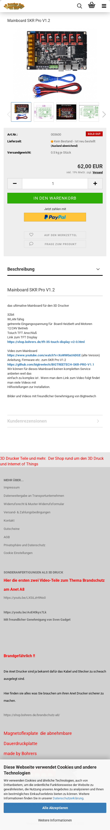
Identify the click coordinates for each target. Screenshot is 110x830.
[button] (103, 114)
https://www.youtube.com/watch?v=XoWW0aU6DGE (44, 355)
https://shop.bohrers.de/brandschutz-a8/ (32, 715)
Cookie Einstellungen (18, 553)
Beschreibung (20, 269)
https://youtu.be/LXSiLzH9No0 (25, 597)
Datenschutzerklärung (68, 798)
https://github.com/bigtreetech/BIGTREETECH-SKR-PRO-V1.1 (50, 364)
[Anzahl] (55, 183)
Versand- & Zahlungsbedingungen (27, 512)
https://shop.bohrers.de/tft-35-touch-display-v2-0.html (46, 342)
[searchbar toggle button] (79, 6)
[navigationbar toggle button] (104, 6)
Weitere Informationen (55, 820)
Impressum (12, 487)
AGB (7, 537)
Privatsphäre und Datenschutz (24, 545)
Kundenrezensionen (27, 421)
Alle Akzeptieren (55, 808)
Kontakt (9, 520)
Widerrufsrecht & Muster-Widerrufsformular (34, 504)
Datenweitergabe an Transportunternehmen (34, 496)
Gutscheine (12, 529)
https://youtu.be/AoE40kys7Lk (25, 612)
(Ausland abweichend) (64, 146)
